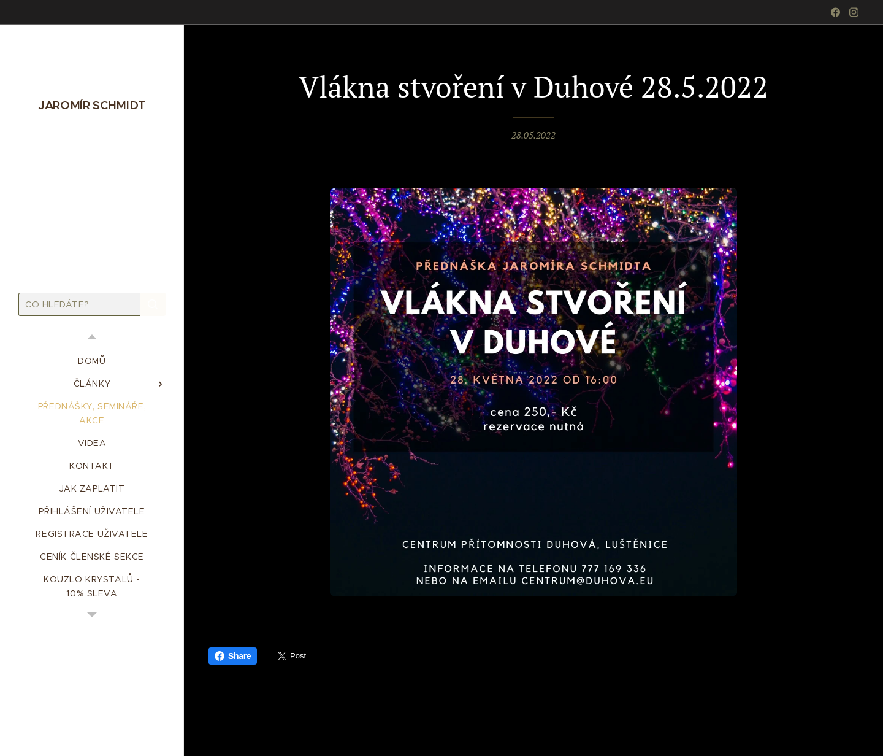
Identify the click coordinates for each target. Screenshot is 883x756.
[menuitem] (92, 361)
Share (233, 656)
